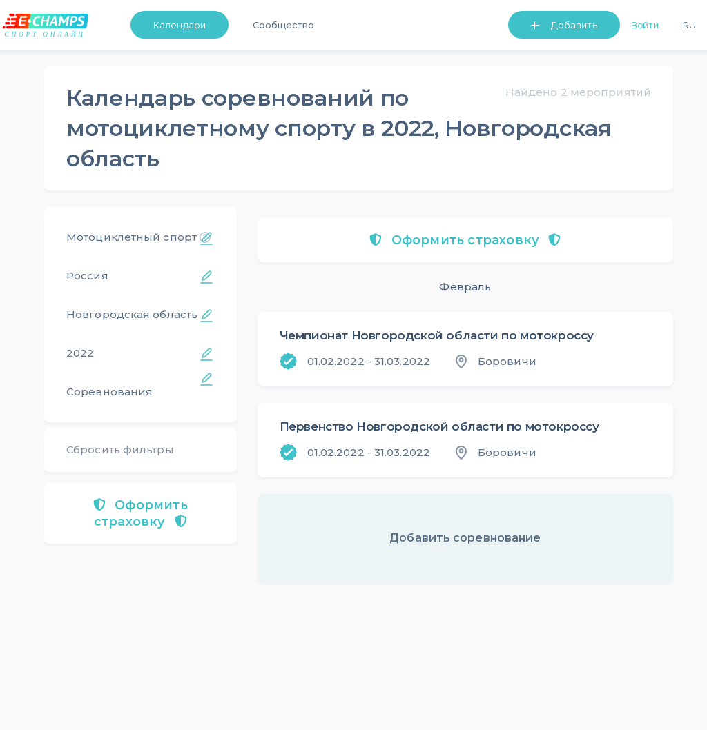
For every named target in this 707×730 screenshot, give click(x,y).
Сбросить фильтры (120, 449)
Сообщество (283, 24)
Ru (689, 24)
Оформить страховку (140, 513)
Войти (645, 24)
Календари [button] (179, 24)
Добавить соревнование (465, 537)
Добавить (574, 24)
